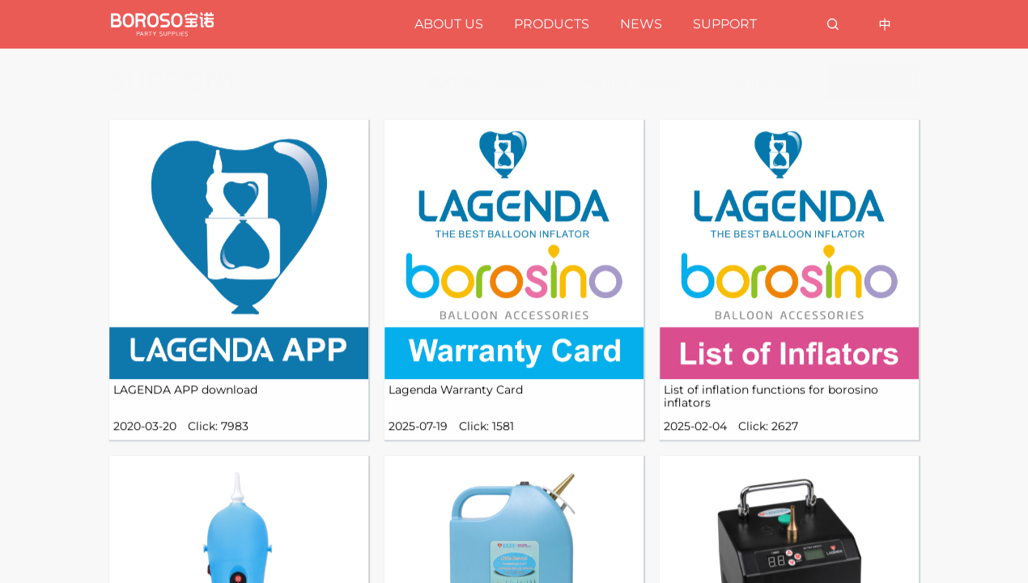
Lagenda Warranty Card (456, 407)
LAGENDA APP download (185, 407)
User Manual (873, 81)
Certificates (762, 81)
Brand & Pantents (636, 81)
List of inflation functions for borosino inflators (771, 413)
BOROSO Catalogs (486, 81)
